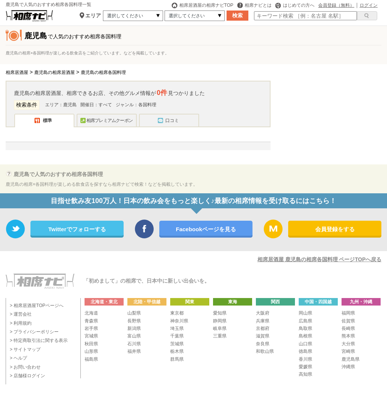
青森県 (91, 321)
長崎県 (348, 328)
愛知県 (220, 313)
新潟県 (134, 328)
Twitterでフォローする (77, 229)
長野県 (134, 321)
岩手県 (91, 328)
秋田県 (91, 343)
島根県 (305, 336)
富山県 (134, 336)
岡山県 (305, 313)
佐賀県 (348, 321)
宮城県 (91, 336)
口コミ (172, 120)
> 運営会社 (21, 314)
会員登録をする (335, 229)
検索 (237, 15)
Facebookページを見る (206, 229)
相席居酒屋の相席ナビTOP (202, 5)
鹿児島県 (351, 359)
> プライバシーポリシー (34, 331)
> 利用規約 (21, 323)
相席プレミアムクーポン (109, 120)
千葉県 (177, 336)
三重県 (220, 336)
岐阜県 (220, 328)
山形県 (91, 351)
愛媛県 (305, 366)
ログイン (369, 5)
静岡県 (220, 321)
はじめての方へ (294, 5)
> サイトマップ (25, 349)
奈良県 (262, 343)
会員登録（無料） (336, 5)
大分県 (348, 343)
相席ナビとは (254, 5)
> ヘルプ (18, 358)
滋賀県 (262, 336)
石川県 (134, 343)
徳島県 (305, 351)
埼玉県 (177, 328)
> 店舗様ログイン (27, 375)
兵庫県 (262, 321)
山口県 (305, 343)
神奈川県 (179, 321)
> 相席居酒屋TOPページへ (36, 305)
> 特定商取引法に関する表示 (39, 340)
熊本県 (348, 336)
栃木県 (177, 351)
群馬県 (177, 359)
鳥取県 (305, 328)
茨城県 (177, 343)
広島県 (305, 321)
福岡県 (348, 313)
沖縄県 (348, 366)
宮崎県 (348, 351)
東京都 (177, 313)
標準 (47, 120)
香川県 (305, 359)
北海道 (91, 313)
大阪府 (262, 313)
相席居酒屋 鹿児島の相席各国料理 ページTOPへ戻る (319, 259)
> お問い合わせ (25, 367)
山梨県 (134, 313)
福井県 (134, 351)
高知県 (305, 374)
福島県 (91, 359)
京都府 (262, 328)
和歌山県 (265, 351)
